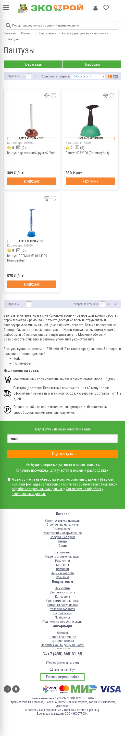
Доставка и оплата (62, 592)
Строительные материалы (62, 520)
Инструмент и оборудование (62, 533)
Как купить (62, 588)
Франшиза (62, 577)
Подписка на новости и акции (62, 621)
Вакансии (62, 569)
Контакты (62, 565)
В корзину (32, 182)
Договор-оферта (62, 641)
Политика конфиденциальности (62, 645)
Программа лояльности (62, 601)
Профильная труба (62, 537)
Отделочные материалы (63, 524)
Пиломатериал (62, 528)
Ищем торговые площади (62, 556)
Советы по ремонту (63, 637)
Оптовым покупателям (62, 605)
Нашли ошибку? (62, 670)
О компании (62, 552)
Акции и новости (62, 573)
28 (102, 304)
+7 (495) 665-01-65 (65, 653)
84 (114, 304)
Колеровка (62, 596)
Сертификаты (62, 613)
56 (108, 304)
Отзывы (62, 632)
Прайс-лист (62, 617)
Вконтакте (7, 689)
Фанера (62, 541)
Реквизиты (62, 560)
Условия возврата (62, 609)
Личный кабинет (95, 8)
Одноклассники (16, 689)
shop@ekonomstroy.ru (62, 662)
